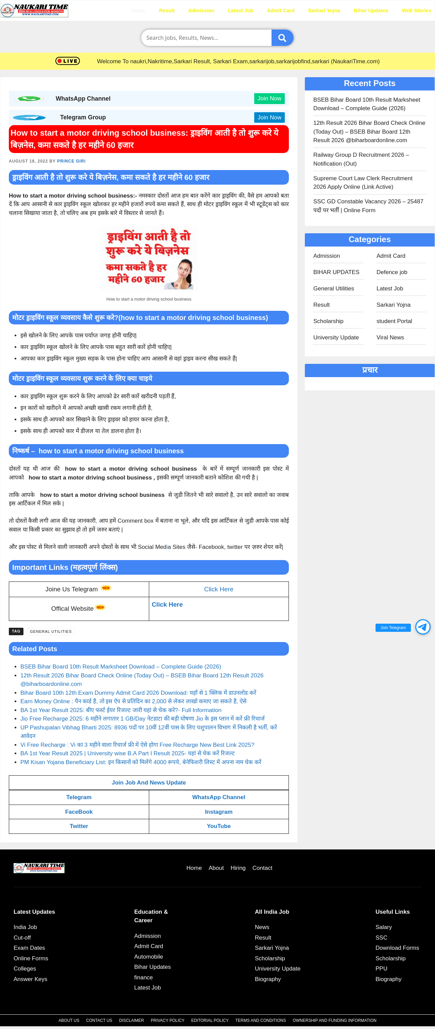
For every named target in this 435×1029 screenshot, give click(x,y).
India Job (25, 927)
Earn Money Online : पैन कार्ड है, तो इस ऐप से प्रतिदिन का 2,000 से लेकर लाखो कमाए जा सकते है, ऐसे (133, 701)
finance (143, 977)
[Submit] (283, 38)
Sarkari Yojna (324, 10)
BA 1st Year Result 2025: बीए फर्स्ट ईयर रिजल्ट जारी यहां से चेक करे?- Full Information (121, 710)
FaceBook (79, 812)
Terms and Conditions (261, 1020)
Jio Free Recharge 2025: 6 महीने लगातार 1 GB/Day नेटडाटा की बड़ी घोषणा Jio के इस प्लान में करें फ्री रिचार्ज (142, 718)
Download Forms (397, 948)
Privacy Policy (168, 1020)
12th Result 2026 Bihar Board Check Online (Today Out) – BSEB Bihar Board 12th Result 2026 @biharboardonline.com (369, 132)
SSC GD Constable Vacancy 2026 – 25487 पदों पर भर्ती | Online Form (368, 206)
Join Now (269, 98)
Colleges (25, 968)
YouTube (219, 826)
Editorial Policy (210, 1020)
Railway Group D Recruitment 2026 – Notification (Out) (361, 159)
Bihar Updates (371, 10)
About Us (68, 1020)
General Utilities (51, 631)
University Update (336, 337)
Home (138, 10)
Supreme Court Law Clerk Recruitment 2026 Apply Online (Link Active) (363, 182)
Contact (263, 868)
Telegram (78, 797)
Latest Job (241, 10)
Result (167, 10)
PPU (381, 968)
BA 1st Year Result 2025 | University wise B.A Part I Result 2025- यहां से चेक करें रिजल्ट (127, 753)
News (262, 927)
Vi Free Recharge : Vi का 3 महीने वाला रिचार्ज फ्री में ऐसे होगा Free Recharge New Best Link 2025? (137, 745)
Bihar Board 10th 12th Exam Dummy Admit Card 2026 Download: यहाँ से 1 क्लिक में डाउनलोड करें (138, 693)
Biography (268, 979)
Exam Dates (29, 948)
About (216, 868)
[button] (423, 627)
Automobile (148, 957)
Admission (201, 10)
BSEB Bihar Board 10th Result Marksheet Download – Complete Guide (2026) (120, 666)
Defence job (392, 272)
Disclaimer (131, 1020)
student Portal (394, 321)
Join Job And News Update (149, 782)
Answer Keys (30, 979)
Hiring (237, 868)
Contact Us (99, 1020)
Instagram (218, 812)
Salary (384, 927)
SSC (381, 937)
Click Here (218, 589)
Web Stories (416, 10)
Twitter (79, 826)
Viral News (390, 337)
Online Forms (31, 958)
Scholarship (328, 321)
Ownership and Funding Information (334, 1020)
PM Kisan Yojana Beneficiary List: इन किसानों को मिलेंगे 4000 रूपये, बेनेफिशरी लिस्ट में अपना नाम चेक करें (140, 762)
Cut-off (22, 937)
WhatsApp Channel (218, 797)
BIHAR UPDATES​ (336, 272)
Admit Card (281, 10)
